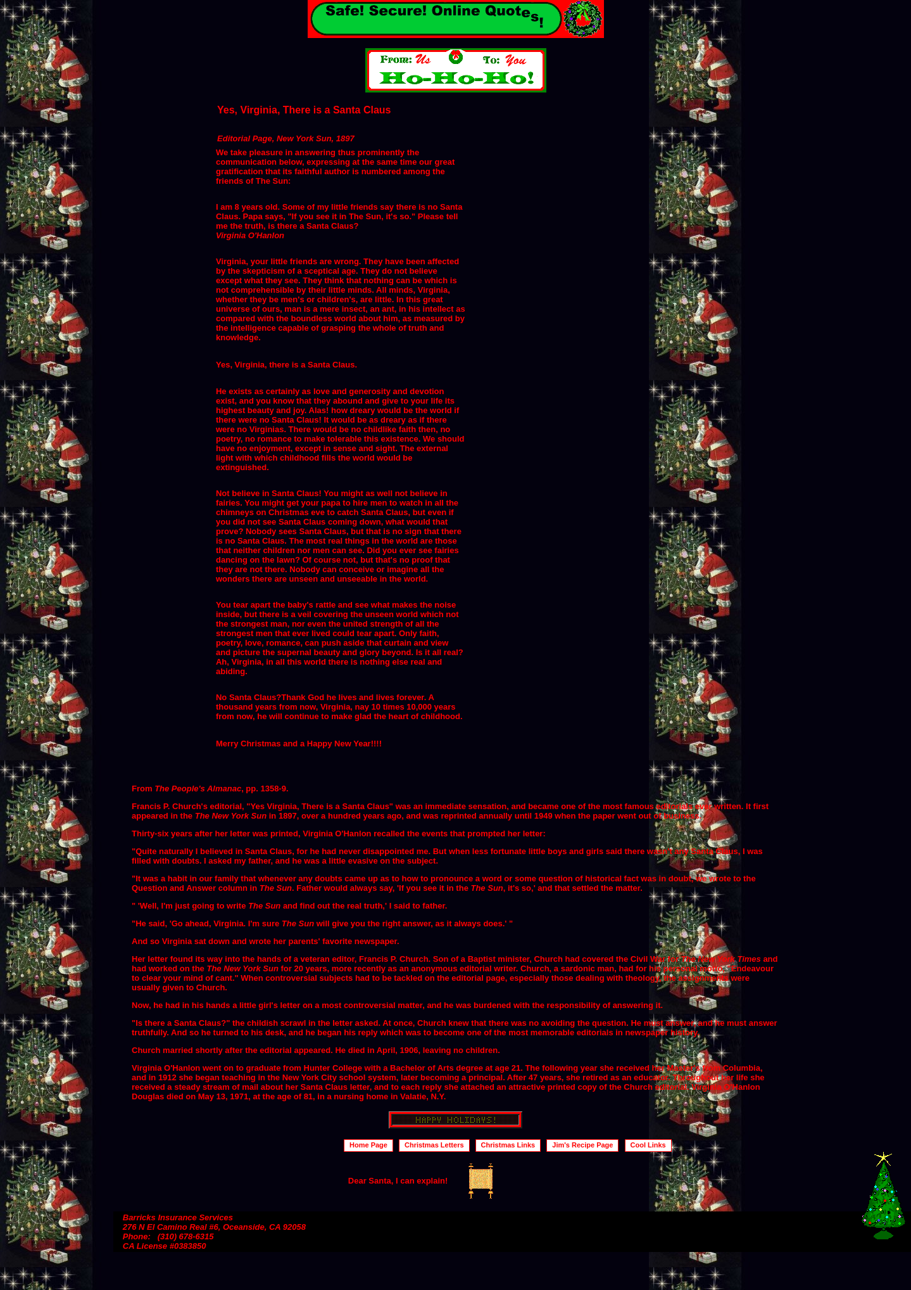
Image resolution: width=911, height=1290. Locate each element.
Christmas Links (508, 1145)
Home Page (368, 1145)
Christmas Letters (434, 1145)
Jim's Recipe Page (582, 1145)
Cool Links (648, 1145)
